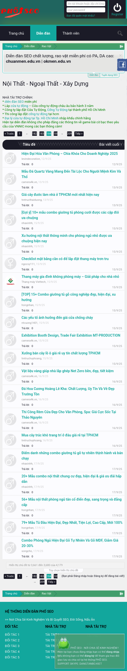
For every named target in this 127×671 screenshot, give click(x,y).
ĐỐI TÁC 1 (12, 634)
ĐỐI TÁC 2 (12, 640)
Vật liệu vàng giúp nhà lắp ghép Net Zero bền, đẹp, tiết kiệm (68, 371)
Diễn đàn (94, 74)
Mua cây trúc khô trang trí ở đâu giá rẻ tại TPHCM (60, 435)
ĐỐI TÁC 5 (12, 657)
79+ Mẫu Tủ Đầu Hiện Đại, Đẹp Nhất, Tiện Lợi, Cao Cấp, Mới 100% (72, 523)
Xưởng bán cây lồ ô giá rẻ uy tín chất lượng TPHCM (61, 353)
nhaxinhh (27, 223)
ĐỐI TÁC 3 (12, 646)
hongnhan (28, 305)
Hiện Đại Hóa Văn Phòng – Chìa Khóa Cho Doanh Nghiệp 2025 (70, 154)
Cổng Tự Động (57, 110)
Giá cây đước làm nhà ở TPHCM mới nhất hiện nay (60, 195)
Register (117, 14)
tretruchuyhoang (31, 358)
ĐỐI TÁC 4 (12, 651)
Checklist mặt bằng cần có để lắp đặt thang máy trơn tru (65, 259)
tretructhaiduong (32, 200)
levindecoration (31, 159)
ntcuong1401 (30, 323)
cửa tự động (19, 106)
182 (34, 133)
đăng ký (89, 655)
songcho (27, 551)
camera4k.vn (29, 182)
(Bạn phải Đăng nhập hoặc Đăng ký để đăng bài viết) (93, 576)
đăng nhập (112, 651)
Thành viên (71, 33)
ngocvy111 (28, 264)
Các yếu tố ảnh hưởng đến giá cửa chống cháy (57, 318)
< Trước (9, 133)
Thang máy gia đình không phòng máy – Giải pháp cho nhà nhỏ (70, 277)
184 (49, 133)
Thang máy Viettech (34, 282)
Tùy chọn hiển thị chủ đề (63, 570)
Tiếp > (79, 133)
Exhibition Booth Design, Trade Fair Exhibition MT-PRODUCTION (71, 335)
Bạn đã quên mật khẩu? (81, 15)
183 (41, 133)
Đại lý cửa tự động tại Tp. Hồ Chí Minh (32, 118)
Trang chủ (16, 33)
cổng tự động (38, 114)
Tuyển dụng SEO (110, 75)
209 (69, 133)
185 (56, 133)
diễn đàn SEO (14, 101)
